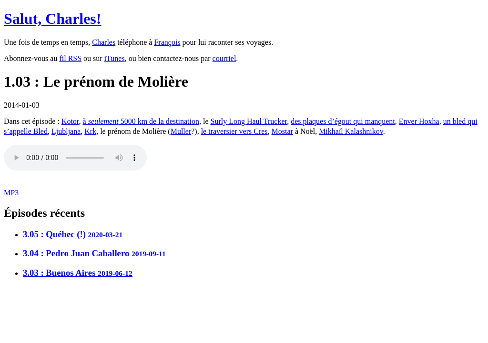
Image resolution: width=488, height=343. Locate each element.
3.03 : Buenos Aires (77, 273)
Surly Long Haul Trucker (249, 121)
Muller (181, 131)
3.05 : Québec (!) (72, 234)
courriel (224, 58)
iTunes (114, 58)
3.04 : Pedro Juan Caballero (94, 253)
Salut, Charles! (52, 18)
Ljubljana (66, 131)
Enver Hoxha (419, 121)
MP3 (11, 193)
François (167, 42)
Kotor (70, 121)
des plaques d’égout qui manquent (343, 121)
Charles (103, 42)
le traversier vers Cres (234, 131)
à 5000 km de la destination (141, 121)
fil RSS (70, 58)
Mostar (282, 131)
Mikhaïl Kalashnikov (351, 131)
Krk (90, 131)
